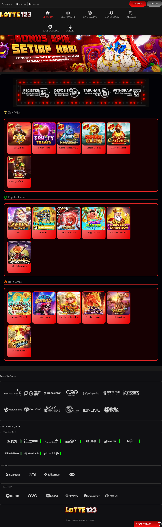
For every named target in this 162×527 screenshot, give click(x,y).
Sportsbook (112, 14)
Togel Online (51, 28)
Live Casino (90, 14)
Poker (70, 28)
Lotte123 (74, 520)
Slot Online (68, 14)
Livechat (34, 4)
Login (154, 4)
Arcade (131, 14)
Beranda (48, 14)
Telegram (20, 4)
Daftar (137, 4)
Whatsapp (7, 4)
